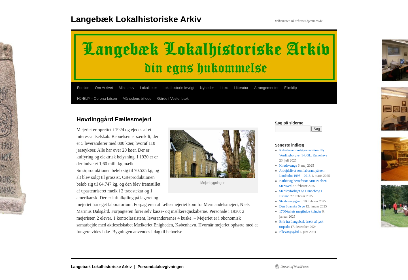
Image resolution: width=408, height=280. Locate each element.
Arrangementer (266, 88)
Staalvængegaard (291, 201)
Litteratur (241, 88)
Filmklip (290, 88)
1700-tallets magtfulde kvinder (300, 211)
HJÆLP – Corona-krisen (97, 98)
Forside (83, 88)
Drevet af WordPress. (294, 267)
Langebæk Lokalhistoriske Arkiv (136, 19)
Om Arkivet (104, 88)
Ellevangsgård (289, 232)
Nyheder (207, 88)
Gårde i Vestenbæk (173, 98)
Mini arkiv (126, 88)
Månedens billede (137, 98)
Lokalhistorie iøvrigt (178, 88)
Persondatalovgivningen (160, 266)
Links (224, 88)
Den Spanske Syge (292, 206)
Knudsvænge (288, 165)
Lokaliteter (148, 88)
